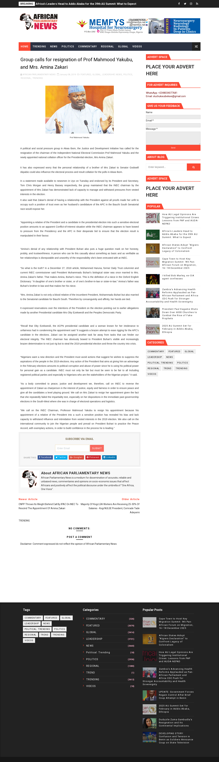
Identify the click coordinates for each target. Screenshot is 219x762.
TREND (168, 368)
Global (123, 46)
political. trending (160, 363)
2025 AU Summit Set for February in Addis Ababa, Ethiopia (177, 328)
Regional (107, 46)
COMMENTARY (156, 351)
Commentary (87, 46)
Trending (39, 46)
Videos (137, 46)
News (53, 46)
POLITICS (127, 74)
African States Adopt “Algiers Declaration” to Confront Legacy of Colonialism (180, 248)
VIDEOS (152, 374)
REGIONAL (26, 78)
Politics (68, 46)
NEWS (119, 74)
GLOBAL (96, 74)
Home (24, 46)
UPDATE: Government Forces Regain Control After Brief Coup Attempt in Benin (176, 695)
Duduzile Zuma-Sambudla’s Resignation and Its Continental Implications (175, 722)
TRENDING (38, 78)
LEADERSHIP (108, 74)
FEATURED (86, 74)
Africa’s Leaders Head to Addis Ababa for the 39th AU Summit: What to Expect (86, 3)
